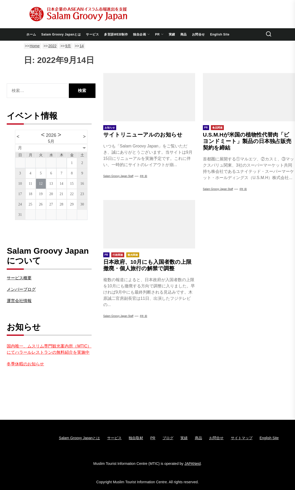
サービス (92, 34)
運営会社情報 (19, 301)
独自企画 (141, 34)
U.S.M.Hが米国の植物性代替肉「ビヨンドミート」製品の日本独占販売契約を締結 (247, 141)
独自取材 (136, 438)
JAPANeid (193, 463)
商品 (183, 34)
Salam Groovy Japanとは (61, 34)
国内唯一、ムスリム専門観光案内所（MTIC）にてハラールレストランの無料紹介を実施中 (49, 349)
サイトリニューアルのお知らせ (142, 135)
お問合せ (198, 34)
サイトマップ (242, 438)
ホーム (31, 34)
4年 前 (143, 176)
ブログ (168, 438)
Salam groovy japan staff (118, 176)
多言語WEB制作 (116, 34)
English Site (220, 34)
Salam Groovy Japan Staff (218, 189)
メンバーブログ (21, 289)
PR (159, 34)
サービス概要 (19, 278)
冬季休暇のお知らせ (25, 364)
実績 (172, 34)
